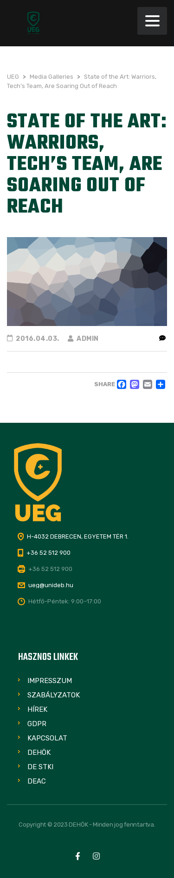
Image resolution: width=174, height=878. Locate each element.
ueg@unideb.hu (50, 585)
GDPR (36, 724)
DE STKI (40, 767)
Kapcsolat (47, 738)
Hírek (37, 709)
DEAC (36, 781)
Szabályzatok (53, 695)
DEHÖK (39, 752)
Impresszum (49, 681)
